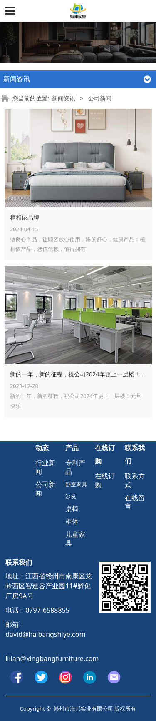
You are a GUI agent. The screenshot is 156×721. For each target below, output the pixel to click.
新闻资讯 (63, 98)
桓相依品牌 (24, 217)
